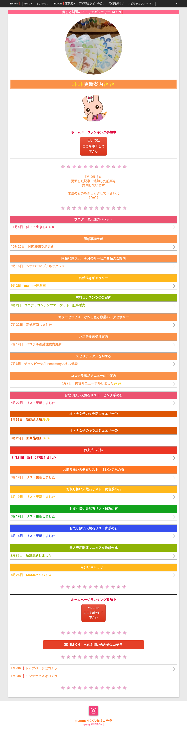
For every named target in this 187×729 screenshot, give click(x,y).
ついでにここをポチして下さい (93, 146)
